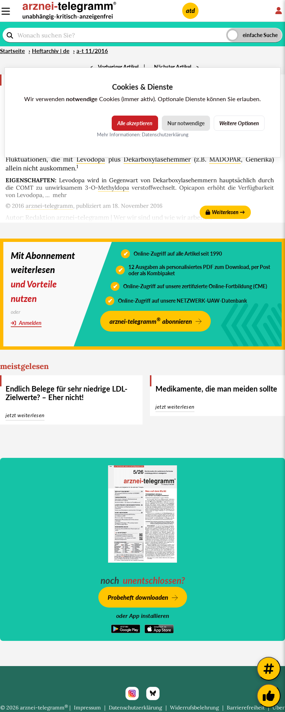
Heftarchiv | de (50, 50)
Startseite (12, 50)
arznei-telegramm (49, 205)
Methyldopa (113, 187)
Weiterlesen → (225, 212)
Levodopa (90, 159)
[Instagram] (132, 693)
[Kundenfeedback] (269, 696)
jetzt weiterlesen (25, 415)
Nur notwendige (185, 123)
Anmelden (26, 323)
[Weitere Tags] (269, 669)
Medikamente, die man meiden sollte (216, 388)
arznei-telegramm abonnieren (150, 320)
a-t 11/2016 (92, 50)
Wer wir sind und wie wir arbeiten (163, 217)
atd (190, 10)
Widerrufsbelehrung (194, 707)
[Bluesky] (153, 693)
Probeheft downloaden (138, 597)
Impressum (87, 707)
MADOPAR (225, 159)
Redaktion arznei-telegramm (67, 217)
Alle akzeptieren (135, 123)
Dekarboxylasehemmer (157, 159)
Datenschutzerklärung (135, 707)
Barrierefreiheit (246, 707)
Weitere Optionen (239, 123)
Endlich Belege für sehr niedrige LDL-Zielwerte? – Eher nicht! (66, 393)
